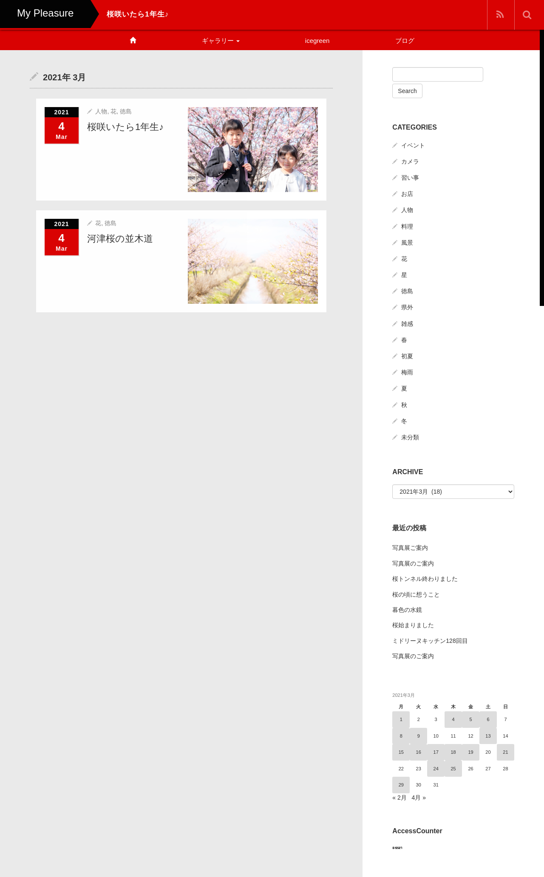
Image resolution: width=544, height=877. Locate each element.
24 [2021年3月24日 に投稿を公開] (436, 768)
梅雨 (407, 372)
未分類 (410, 437)
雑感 (407, 323)
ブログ (404, 40)
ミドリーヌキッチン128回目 (430, 640)
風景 (407, 242)
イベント (413, 145)
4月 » (418, 797)
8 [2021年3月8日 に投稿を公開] (401, 735)
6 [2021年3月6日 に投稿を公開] (488, 719)
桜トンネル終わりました (425, 578)
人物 (101, 111)
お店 (407, 193)
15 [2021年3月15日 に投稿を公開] (401, 752)
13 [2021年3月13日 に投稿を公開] (487, 735)
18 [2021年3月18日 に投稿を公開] (453, 752)
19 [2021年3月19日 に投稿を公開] (470, 752)
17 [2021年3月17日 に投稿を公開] (436, 752)
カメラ (410, 161)
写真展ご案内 (410, 547)
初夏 (407, 356)
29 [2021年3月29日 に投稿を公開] (401, 784)
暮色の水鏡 (407, 609)
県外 (407, 307)
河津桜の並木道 (120, 238)
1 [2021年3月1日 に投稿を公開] (401, 719)
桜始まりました (413, 625)
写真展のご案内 (413, 563)
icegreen (317, 40)
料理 (407, 226)
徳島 (126, 111)
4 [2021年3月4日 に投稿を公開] (453, 719)
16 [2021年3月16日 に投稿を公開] (418, 752)
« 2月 (399, 797)
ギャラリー (221, 40)
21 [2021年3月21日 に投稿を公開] (505, 752)
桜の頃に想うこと (416, 594)
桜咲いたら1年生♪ (125, 126)
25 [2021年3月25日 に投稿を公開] (453, 768)
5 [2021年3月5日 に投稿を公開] (470, 719)
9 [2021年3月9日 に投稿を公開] (418, 735)
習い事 (410, 177)
